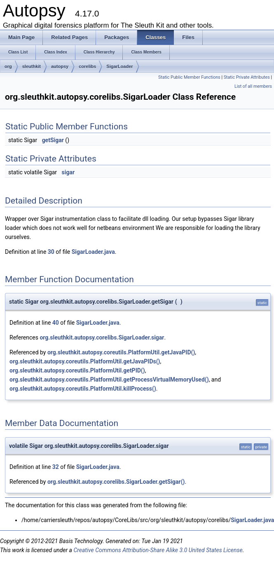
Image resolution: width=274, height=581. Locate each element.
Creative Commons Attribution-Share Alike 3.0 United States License (157, 550)
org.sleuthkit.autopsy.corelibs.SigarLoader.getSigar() (116, 481)
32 (55, 467)
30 (51, 251)
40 (55, 322)
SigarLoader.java (93, 251)
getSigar (53, 140)
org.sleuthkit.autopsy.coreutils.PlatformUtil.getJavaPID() (121, 352)
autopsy (59, 66)
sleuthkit (31, 66)
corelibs (87, 66)
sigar (68, 172)
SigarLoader (119, 66)
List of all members (253, 86)
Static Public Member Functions (189, 77)
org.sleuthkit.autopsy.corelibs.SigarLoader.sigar (102, 337)
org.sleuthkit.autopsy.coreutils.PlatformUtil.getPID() (77, 370)
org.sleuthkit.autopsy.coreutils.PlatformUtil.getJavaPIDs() (84, 361)
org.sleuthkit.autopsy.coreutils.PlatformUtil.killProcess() (82, 388)
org (8, 66)
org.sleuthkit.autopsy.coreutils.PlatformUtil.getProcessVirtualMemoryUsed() (109, 379)
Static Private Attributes (247, 77)
